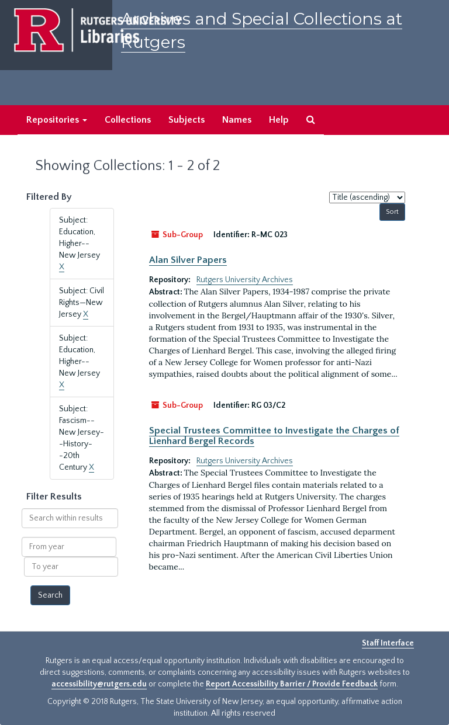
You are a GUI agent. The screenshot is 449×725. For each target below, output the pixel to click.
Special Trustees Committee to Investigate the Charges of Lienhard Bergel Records (274, 435)
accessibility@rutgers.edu (99, 684)
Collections (128, 120)
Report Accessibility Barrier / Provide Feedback (292, 684)
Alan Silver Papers (188, 260)
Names (236, 120)
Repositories (56, 120)
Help (279, 120)
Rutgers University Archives (244, 280)
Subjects (186, 120)
